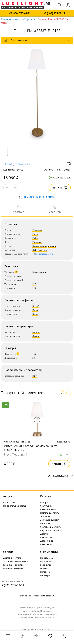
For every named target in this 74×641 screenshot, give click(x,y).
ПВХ (34, 249)
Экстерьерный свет (49, 519)
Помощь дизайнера (13, 568)
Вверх (35, 314)
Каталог (18, 19)
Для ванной (46, 544)
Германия (21, 164)
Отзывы (44, 568)
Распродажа (9, 502)
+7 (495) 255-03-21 (54, 13)
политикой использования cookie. (38, 617)
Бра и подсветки (48, 509)
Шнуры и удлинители (50, 530)
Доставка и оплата (12, 557)
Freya (7, 163)
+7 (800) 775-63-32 (20, 13)
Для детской (46, 537)
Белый (35, 306)
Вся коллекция (60, 475)
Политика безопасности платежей (37, 595)
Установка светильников (15, 561)
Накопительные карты (14, 505)
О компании (49, 552)
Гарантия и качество (13, 564)
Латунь (36, 335)
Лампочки (45, 523)
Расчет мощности (44, 253)
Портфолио (45, 561)
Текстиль (42, 249)
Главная (6, 19)
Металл (36, 332)
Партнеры (45, 575)
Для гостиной (47, 540)
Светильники (46, 505)
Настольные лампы (50, 512)
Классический (39, 245)
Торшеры (30, 19)
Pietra (35, 238)
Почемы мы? (46, 557)
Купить (59, 187)
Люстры (44, 502)
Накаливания (39, 272)
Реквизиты (45, 564)
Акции (7, 496)
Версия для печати (69, 164)
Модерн (52, 245)
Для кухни (45, 533)
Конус (35, 310)
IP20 (34, 375)
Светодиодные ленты (50, 526)
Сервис (8, 552)
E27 (34, 284)
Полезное (45, 571)
